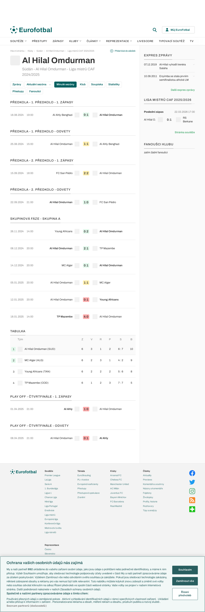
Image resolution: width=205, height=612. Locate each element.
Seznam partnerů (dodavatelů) (27, 605)
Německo (49, 546)
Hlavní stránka (17, 51)
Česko (48, 524)
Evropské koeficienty (87, 459)
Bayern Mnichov (118, 472)
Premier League (52, 450)
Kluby (75, 41)
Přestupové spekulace (88, 468)
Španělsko (50, 550)
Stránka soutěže (185, 132)
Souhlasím (185, 569)
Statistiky (114, 84)
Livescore (145, 41)
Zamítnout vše (185, 581)
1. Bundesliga (51, 463)
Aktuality (147, 450)
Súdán (39, 51)
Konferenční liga (52, 498)
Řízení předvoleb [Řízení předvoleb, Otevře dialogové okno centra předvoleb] (185, 594)
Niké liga (49, 476)
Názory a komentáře (153, 463)
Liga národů (50, 507)
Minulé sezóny (65, 84)
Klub (83, 84)
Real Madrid (116, 481)
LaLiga (48, 455)
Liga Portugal (51, 481)
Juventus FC (116, 468)
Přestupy (39, 41)
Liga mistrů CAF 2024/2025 (81, 51)
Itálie (47, 542)
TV (192, 41)
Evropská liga (51, 494)
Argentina (49, 555)
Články (146, 446)
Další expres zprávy (183, 90)
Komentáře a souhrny (153, 459)
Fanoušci (35, 91)
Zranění (81, 472)
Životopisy (148, 472)
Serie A (48, 459)
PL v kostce (83, 455)
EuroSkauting (84, 450)
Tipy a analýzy (150, 485)
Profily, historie (150, 476)
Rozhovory (148, 481)
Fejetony (147, 468)
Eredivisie (49, 485)
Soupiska (97, 84)
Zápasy (58, 41)
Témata (81, 446)
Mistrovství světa (53, 503)
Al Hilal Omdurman (55, 51)
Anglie (48, 533)
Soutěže (18, 41)
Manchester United (119, 459)
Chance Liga (51, 472)
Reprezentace (119, 41)
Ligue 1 (48, 468)
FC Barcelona (117, 476)
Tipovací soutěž (172, 41)
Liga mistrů (50, 490)
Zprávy (16, 84)
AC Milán (114, 463)
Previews (147, 455)
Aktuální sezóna (39, 84)
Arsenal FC (115, 450)
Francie (48, 537)
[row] (73, 112)
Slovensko (50, 529)
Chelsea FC (116, 455)
